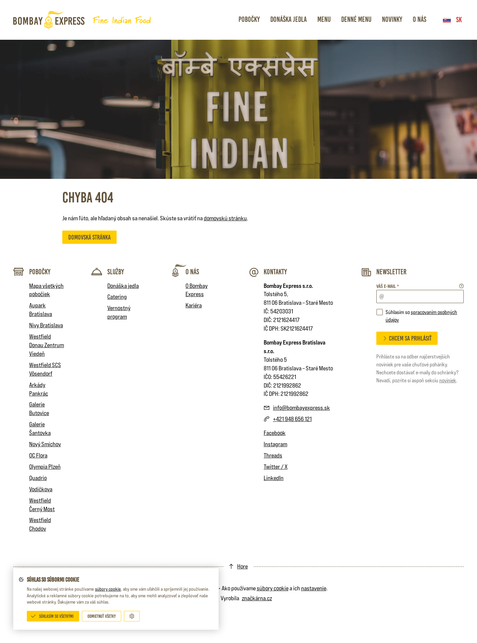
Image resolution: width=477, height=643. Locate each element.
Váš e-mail (387, 286)
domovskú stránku (225, 218)
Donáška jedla (288, 19)
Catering (117, 296)
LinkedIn (274, 477)
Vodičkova (40, 489)
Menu (324, 19)
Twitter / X (276, 466)
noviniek (447, 380)
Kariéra (194, 305)
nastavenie (313, 588)
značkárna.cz (257, 598)
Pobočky (249, 19)
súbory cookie (108, 589)
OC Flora (38, 455)
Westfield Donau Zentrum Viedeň (46, 345)
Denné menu (356, 19)
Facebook (275, 432)
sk (452, 20)
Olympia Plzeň (45, 466)
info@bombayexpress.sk (301, 407)
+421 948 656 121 (292, 418)
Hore (242, 566)
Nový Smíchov (45, 444)
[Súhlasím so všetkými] (53, 616)
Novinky (392, 19)
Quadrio (38, 477)
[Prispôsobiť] (132, 616)
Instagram (275, 444)
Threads (273, 455)
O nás (419, 19)
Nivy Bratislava (46, 325)
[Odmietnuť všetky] (101, 616)
